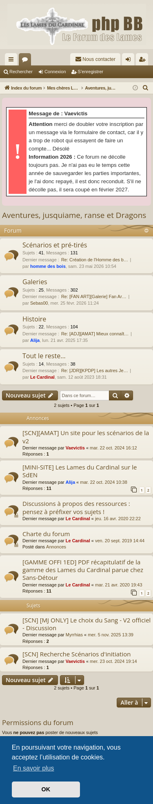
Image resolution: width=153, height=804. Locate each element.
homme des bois (48, 266)
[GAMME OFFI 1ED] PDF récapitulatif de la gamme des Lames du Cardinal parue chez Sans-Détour (82, 570)
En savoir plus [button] (33, 768)
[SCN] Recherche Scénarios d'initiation (76, 654)
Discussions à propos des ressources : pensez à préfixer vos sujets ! (76, 507)
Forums (26, 60)
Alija (35, 340)
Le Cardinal (42, 377)
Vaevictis (75, 447)
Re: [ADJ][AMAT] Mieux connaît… (95, 333)
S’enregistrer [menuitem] (144, 60)
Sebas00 (39, 303)
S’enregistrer (90, 71)
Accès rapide (12, 60)
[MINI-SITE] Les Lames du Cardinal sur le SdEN (79, 471)
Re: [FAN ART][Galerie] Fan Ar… (93, 296)
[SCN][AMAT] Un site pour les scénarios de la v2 (85, 437)
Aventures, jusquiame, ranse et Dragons (74, 215)
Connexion (55, 71)
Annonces (56, 546)
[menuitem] (95, 59)
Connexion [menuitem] (130, 60)
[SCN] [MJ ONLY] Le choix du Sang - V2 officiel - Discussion (86, 624)
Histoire (34, 318)
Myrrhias (74, 634)
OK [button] (46, 789)
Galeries (34, 281)
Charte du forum (46, 534)
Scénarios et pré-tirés (54, 244)
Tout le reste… (44, 355)
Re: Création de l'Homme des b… (94, 259)
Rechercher (21, 71)
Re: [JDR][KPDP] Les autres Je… (94, 370)
